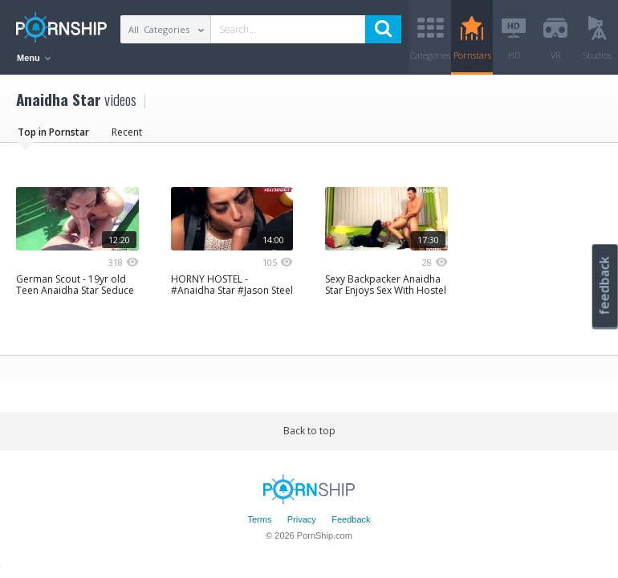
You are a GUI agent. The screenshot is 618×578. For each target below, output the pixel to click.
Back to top (309, 431)
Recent (127, 132)
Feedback (350, 519)
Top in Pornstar (53, 132)
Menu (34, 58)
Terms (259, 519)
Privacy (301, 519)
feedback (604, 285)
